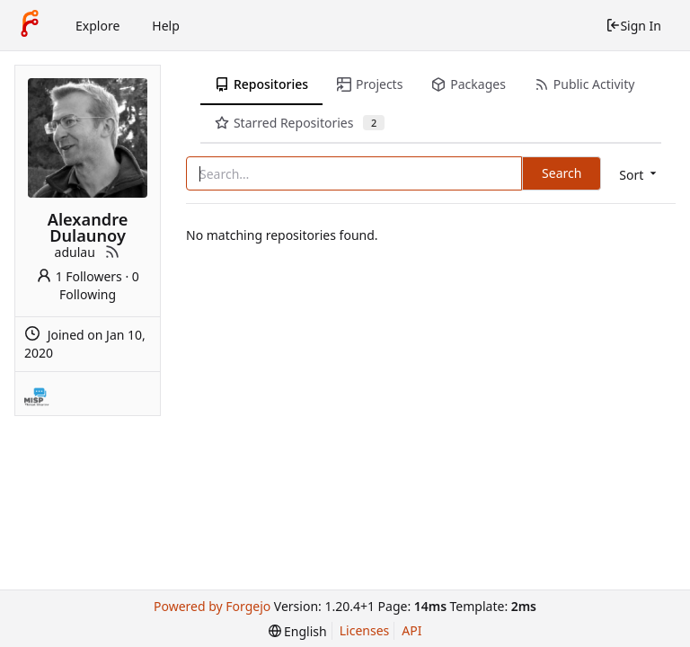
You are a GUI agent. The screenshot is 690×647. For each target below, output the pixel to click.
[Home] (29, 25)
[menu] (639, 174)
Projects (369, 84)
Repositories (261, 84)
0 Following (99, 285)
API (411, 630)
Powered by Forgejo (212, 606)
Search (561, 173)
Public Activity (584, 84)
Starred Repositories (300, 122)
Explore (97, 25)
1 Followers (79, 276)
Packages (468, 84)
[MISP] (36, 393)
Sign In (633, 25)
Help (166, 25)
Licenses (365, 630)
